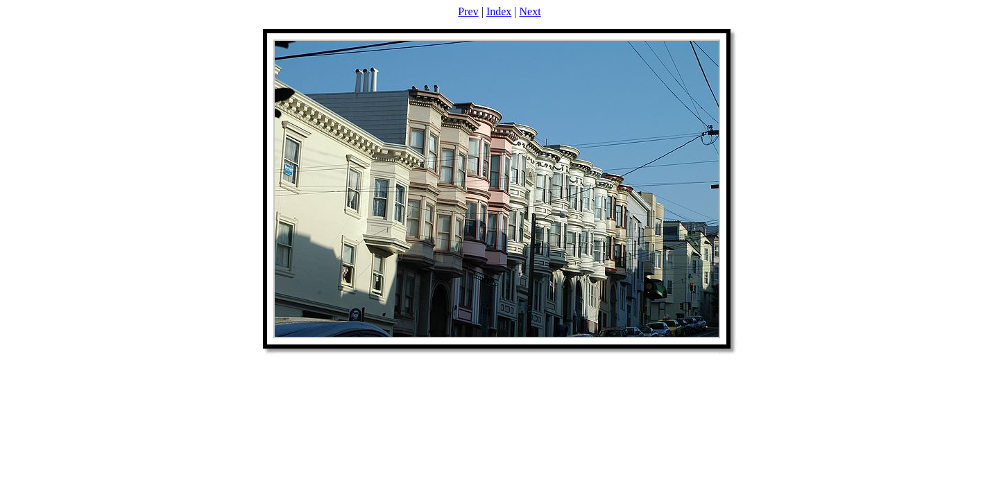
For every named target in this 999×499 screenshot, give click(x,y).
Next (530, 11)
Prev (468, 11)
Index (498, 11)
